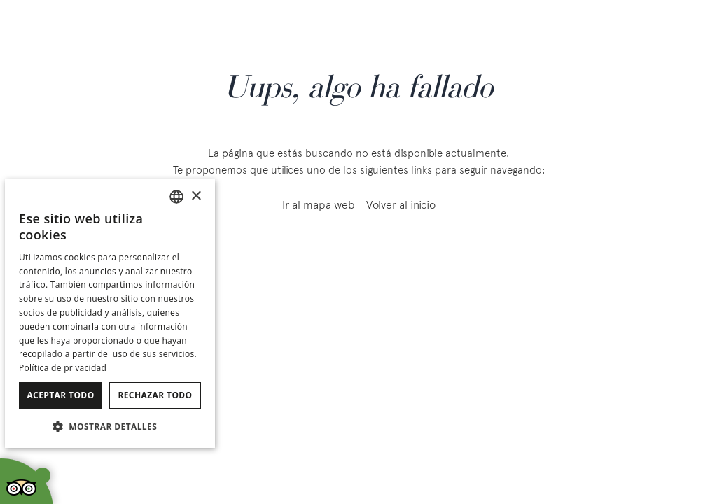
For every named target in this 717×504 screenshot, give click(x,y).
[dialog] (110, 313)
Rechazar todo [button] (155, 395)
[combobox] (176, 197)
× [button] (195, 196)
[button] (110, 426)
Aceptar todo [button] (60, 395)
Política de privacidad (62, 368)
